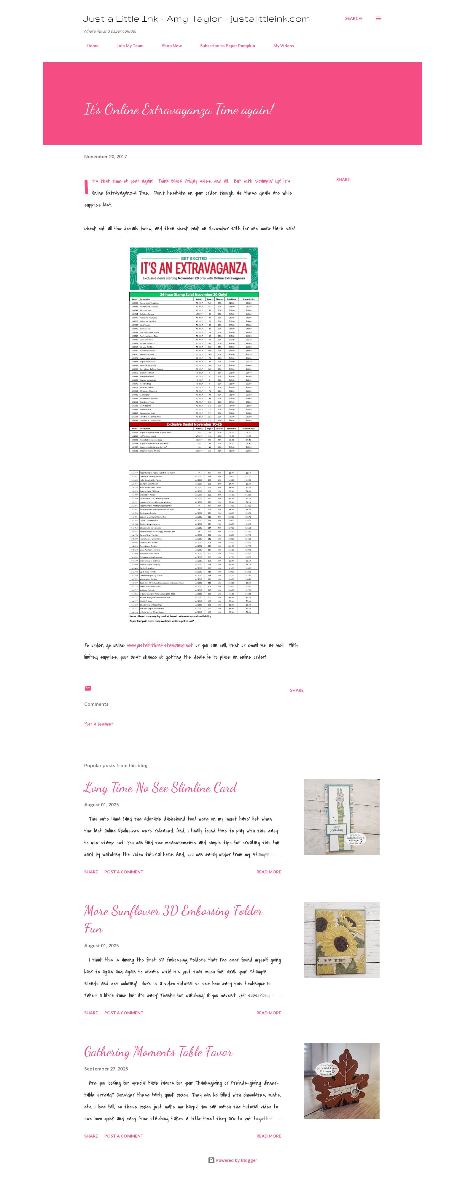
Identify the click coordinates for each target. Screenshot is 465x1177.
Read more (269, 871)
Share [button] (343, 179)
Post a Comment (98, 724)
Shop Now (168, 45)
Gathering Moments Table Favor (158, 1051)
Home (89, 45)
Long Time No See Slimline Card (160, 787)
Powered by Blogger (232, 1160)
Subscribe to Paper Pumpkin (224, 45)
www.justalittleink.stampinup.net (160, 645)
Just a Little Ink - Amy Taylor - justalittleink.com (196, 18)
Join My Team (126, 45)
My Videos (280, 45)
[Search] (353, 18)
